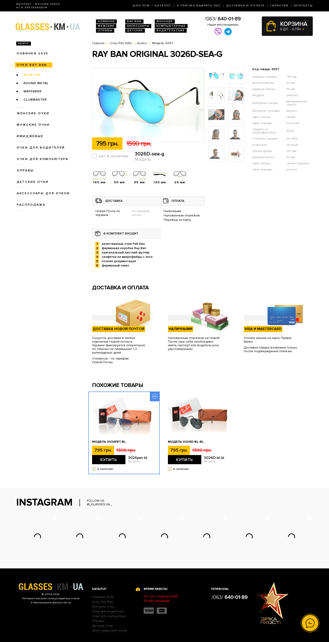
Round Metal (36, 83)
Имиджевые (30, 136)
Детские (135, 30)
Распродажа (31, 205)
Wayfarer (33, 91)
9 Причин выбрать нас (199, 5)
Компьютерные (171, 26)
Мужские (106, 26)
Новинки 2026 (103, 597)
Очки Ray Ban (102, 602)
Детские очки (33, 182)
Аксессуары (138, 26)
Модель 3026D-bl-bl (186, 442)
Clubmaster (35, 99)
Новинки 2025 (32, 53)
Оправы (105, 30)
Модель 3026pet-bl (109, 442)
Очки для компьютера (42, 159)
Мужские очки (33, 125)
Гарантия (279, 5)
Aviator (32, 75)
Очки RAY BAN (32, 65)
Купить (108, 459)
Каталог (163, 5)
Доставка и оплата (245, 5)
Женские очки (33, 113)
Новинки (106, 21)
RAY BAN (134, 21)
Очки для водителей (41, 147)
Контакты (303, 5)
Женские (165, 21)
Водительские (171, 30)
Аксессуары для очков (43, 193)
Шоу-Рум (141, 5)
